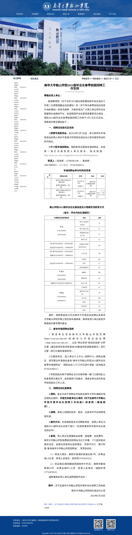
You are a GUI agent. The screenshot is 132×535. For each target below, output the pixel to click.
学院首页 (19, 14)
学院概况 (35, 14)
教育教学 (81, 14)
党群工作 (66, 14)
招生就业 (97, 14)
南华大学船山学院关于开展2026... (16, 130)
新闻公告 (50, 14)
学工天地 (112, 14)
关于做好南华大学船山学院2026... (16, 186)
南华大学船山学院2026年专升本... (17, 87)
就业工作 (108, 79)
